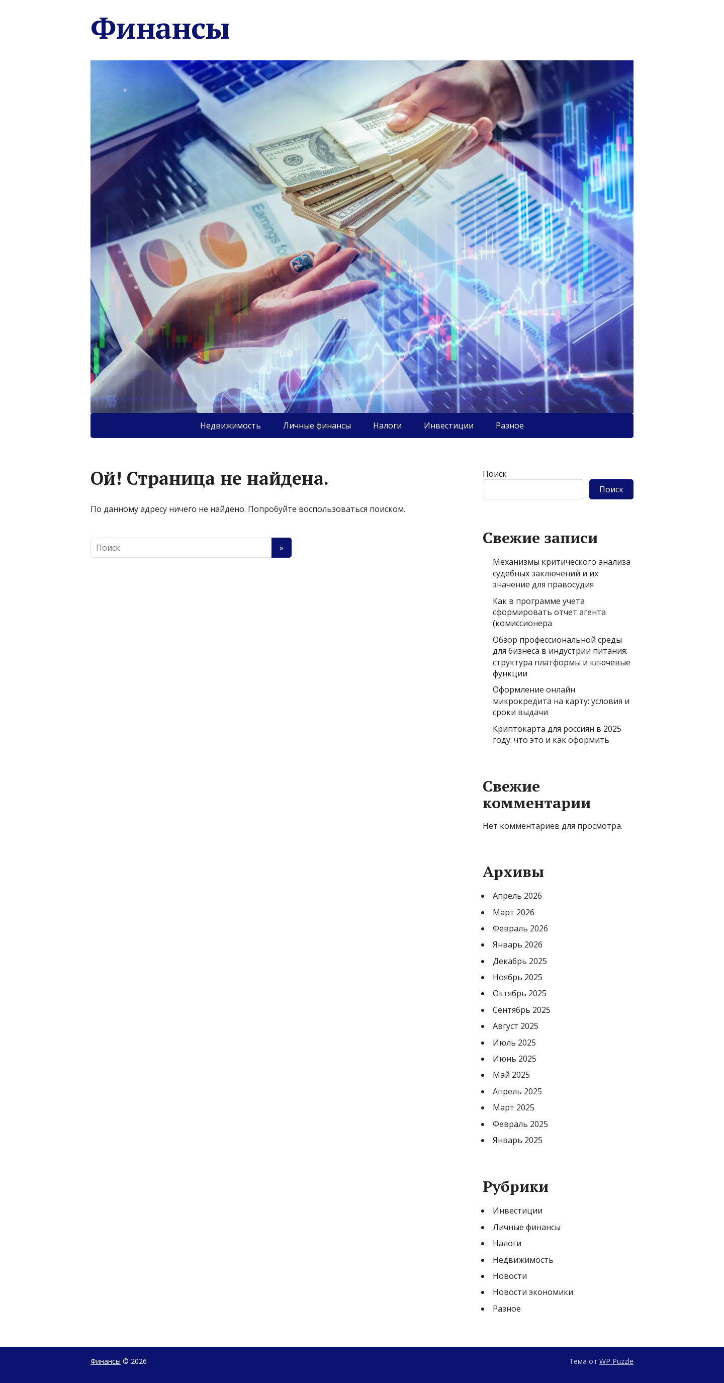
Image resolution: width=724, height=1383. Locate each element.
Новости (510, 1275)
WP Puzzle (616, 1361)
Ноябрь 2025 (517, 977)
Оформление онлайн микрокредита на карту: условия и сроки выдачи (561, 701)
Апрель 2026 (517, 895)
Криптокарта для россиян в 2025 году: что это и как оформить (557, 734)
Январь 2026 (517, 944)
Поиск (495, 473)
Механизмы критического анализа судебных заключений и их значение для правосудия (561, 573)
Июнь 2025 (514, 1058)
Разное (510, 425)
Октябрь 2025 (520, 993)
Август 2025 (515, 1025)
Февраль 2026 (520, 928)
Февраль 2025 (520, 1124)
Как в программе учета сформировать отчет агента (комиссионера (549, 612)
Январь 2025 (517, 1140)
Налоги (387, 425)
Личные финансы (317, 425)
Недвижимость (230, 425)
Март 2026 (513, 912)
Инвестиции (449, 425)
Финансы (160, 27)
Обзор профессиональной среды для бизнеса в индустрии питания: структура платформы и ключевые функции (561, 656)
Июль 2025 (514, 1042)
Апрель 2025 (517, 1091)
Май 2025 (511, 1074)
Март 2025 (513, 1107)
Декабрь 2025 (520, 961)
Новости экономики (533, 1292)
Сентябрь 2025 (522, 1009)
